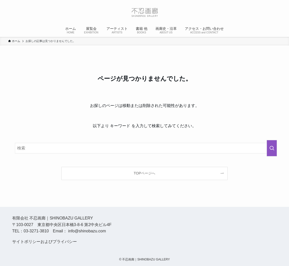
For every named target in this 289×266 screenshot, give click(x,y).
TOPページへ (144, 173)
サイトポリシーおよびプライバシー (44, 241)
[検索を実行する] (272, 148)
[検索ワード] (144, 148)
